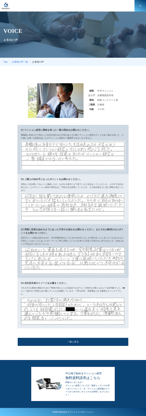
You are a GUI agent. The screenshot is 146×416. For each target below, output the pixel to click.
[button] (140, 6)
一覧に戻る (73, 341)
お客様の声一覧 (20, 61)
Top (5, 61)
